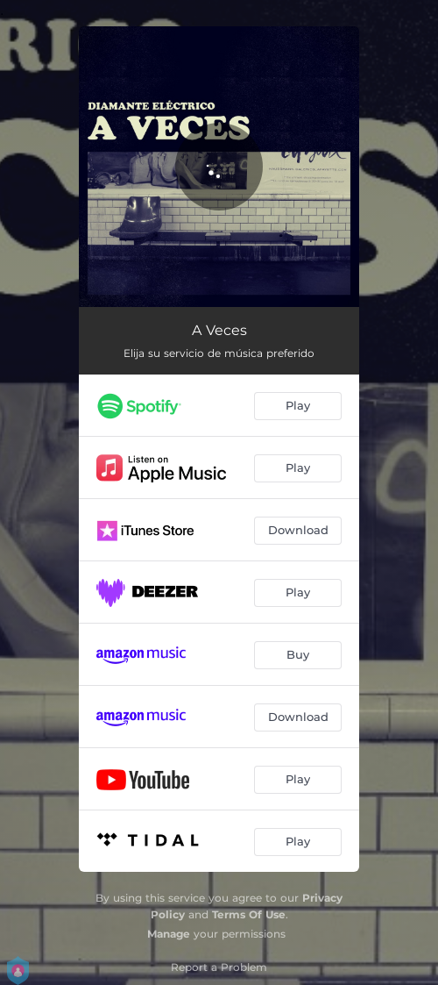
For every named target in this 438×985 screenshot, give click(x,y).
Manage (168, 933)
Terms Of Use (249, 914)
